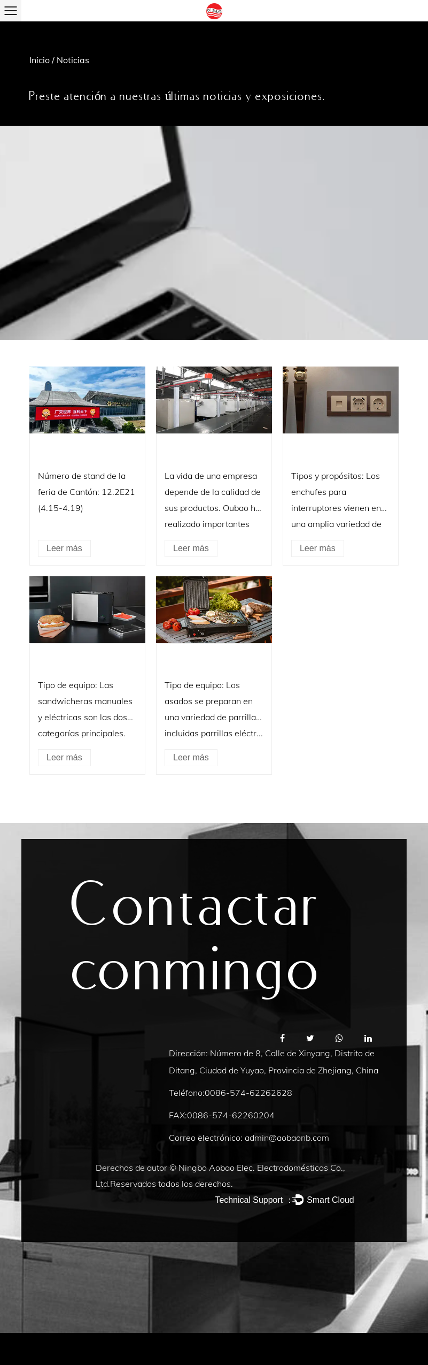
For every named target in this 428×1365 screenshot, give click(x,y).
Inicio (39, 60)
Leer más (64, 548)
